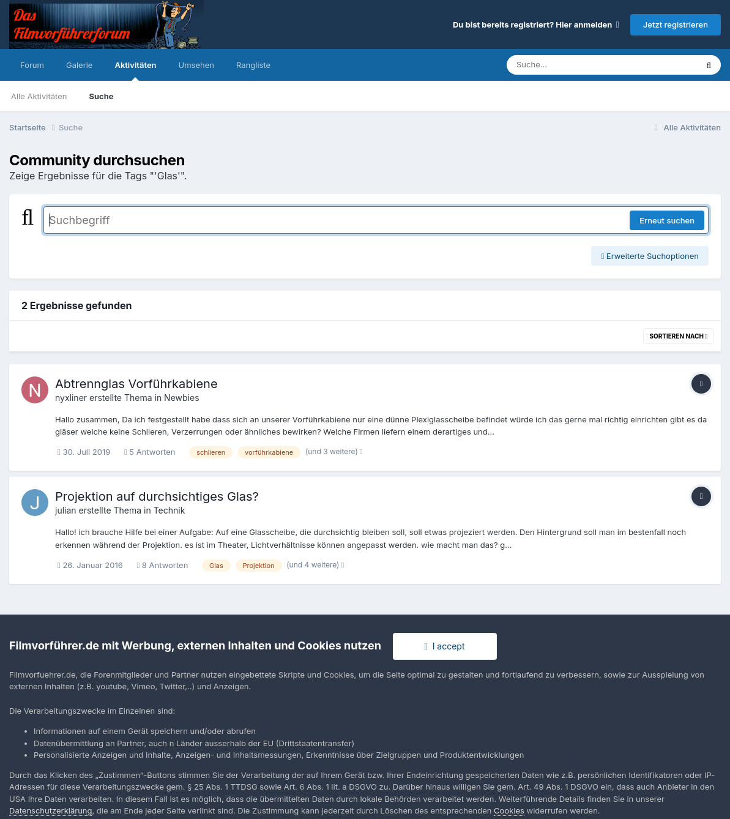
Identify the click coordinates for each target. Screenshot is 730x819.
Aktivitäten (135, 70)
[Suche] (577, 65)
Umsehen (196, 65)
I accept (445, 646)
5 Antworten (150, 452)
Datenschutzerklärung (50, 810)
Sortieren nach (678, 336)
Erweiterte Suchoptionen (650, 256)
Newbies (181, 397)
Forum (32, 65)
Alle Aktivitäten (39, 96)
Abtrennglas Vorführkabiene (136, 383)
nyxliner (71, 397)
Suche (101, 96)
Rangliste (253, 65)
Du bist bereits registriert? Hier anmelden (536, 24)
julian (65, 510)
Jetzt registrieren (675, 24)
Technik (169, 510)
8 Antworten (162, 565)
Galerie (79, 65)
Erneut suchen (667, 220)
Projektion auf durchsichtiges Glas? (157, 496)
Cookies (509, 810)
